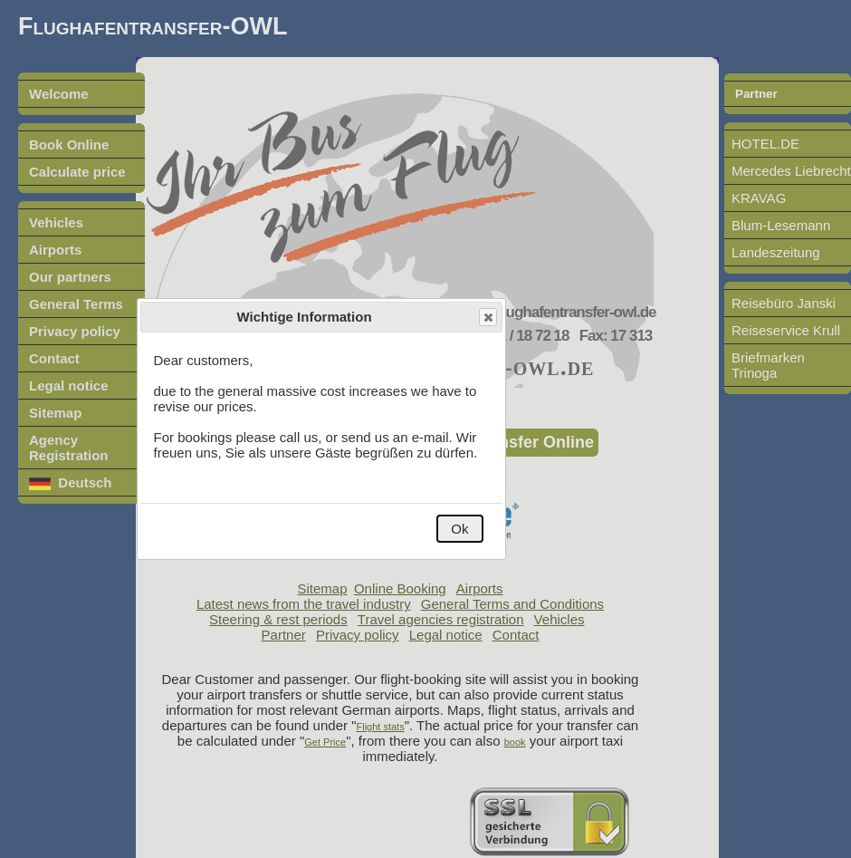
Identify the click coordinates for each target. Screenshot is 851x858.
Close (487, 317)
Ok (459, 528)
